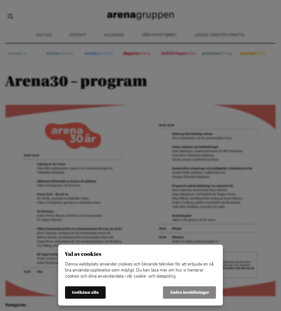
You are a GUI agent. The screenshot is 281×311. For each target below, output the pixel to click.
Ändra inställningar (189, 292)
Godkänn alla (85, 292)
